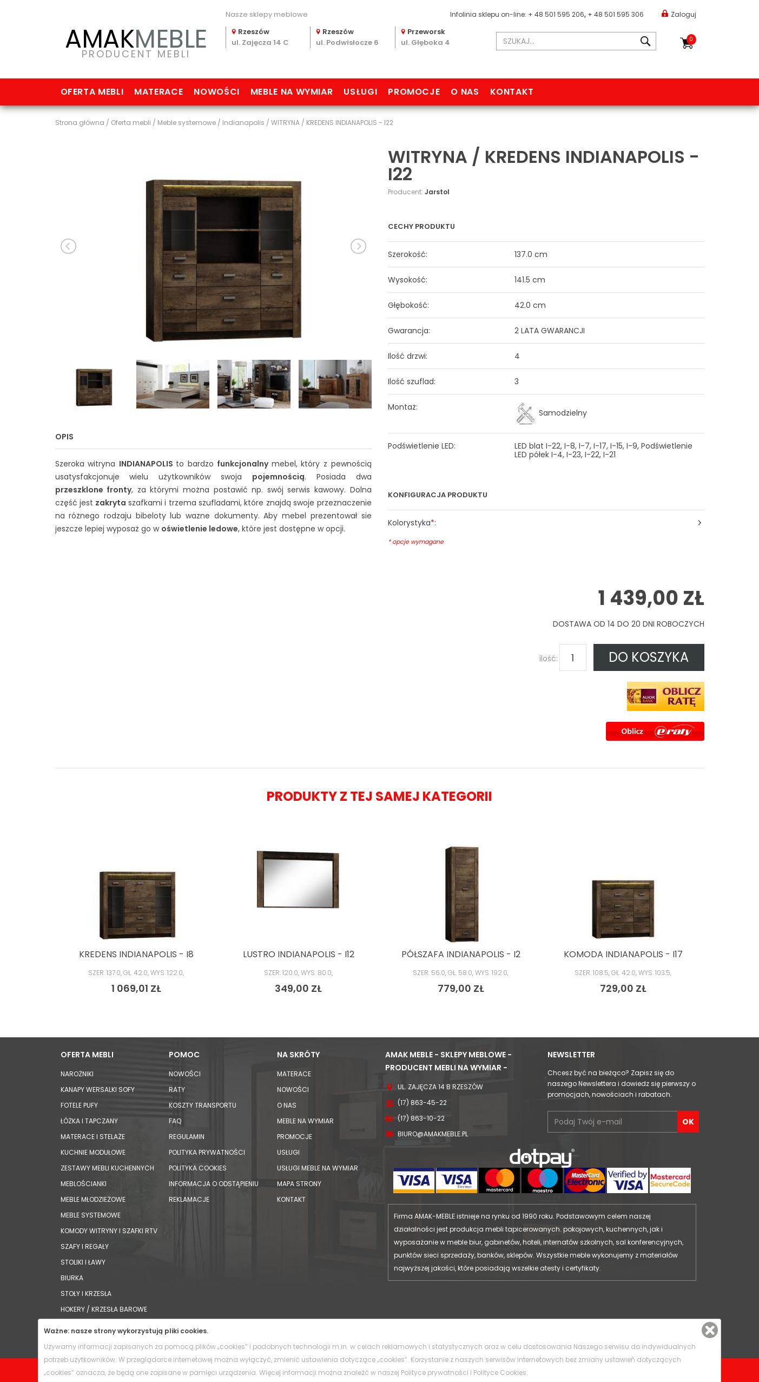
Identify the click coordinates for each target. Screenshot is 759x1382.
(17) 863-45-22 (422, 1102)
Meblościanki (84, 1183)
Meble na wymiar (291, 91)
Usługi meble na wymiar (317, 1168)
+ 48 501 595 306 (616, 14)
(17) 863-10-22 (421, 1118)
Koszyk (691, 39)
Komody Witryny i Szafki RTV (109, 1230)
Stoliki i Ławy (83, 1262)
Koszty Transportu (202, 1105)
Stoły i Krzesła (86, 1293)
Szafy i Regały (85, 1246)
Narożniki (77, 1073)
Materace (158, 91)
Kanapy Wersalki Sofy (98, 1089)
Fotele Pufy (79, 1105)
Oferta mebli (92, 91)
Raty (177, 1089)
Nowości (216, 91)
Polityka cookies (198, 1168)
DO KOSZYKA (649, 657)
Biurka (72, 1277)
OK (688, 1121)
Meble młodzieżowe (93, 1199)
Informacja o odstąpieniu (214, 1183)
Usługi (360, 91)
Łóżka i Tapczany (89, 1121)
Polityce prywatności (434, 1372)
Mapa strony (299, 1183)
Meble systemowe (91, 1215)
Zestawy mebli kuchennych (107, 1168)
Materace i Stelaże (93, 1136)
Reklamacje (189, 1199)
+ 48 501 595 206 (556, 14)
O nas (465, 91)
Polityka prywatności (207, 1152)
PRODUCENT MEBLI (136, 41)
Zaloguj (679, 14)
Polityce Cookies (499, 1372)
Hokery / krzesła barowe (104, 1309)
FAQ (175, 1121)
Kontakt (512, 91)
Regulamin (186, 1136)
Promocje (414, 91)
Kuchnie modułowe (93, 1152)
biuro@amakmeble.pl (433, 1133)
